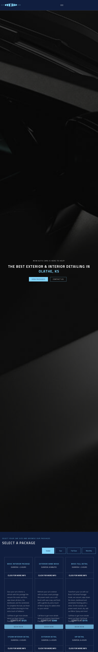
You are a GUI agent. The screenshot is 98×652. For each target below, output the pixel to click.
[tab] (48, 551)
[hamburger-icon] (61, 5)
